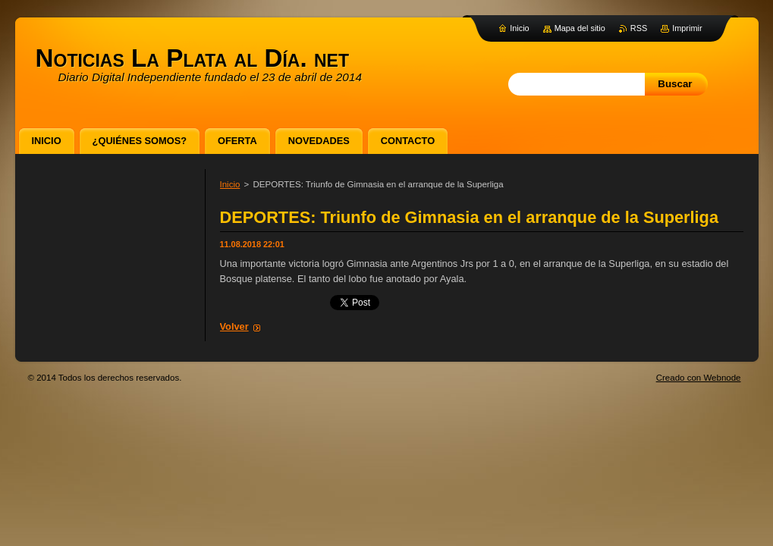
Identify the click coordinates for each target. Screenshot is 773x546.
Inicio (230, 184)
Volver (234, 326)
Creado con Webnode (698, 377)
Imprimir (687, 28)
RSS (638, 28)
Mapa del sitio (580, 28)
